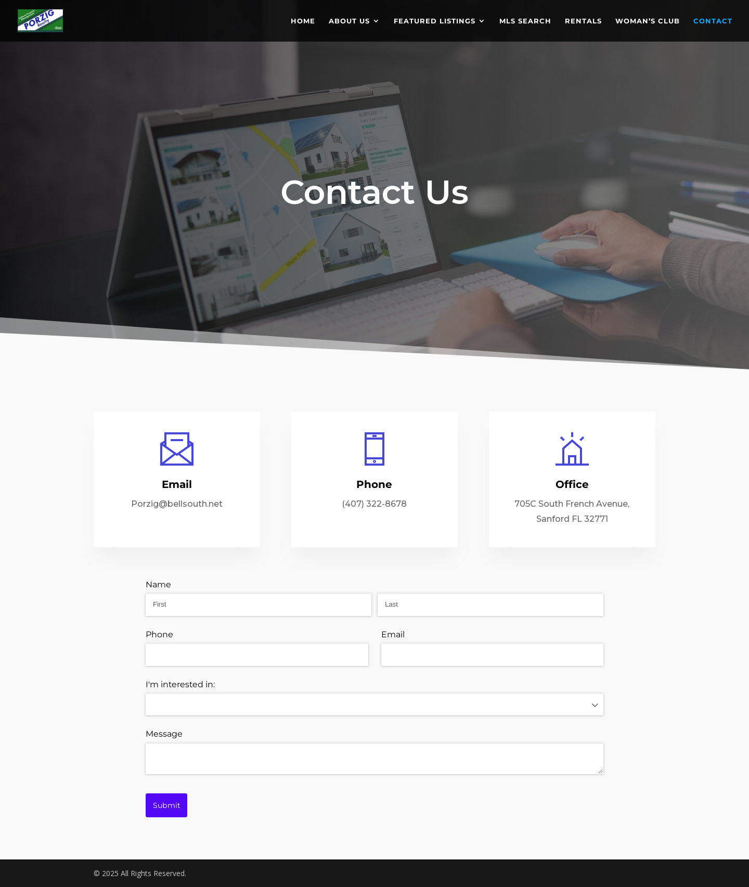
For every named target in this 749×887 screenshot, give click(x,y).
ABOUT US (349, 21)
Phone (159, 634)
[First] (258, 604)
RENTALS (583, 21)
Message (164, 734)
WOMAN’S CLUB (647, 21)
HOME (303, 21)
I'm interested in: (180, 684)
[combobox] (374, 704)
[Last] (490, 604)
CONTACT (712, 21)
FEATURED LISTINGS (434, 21)
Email (393, 634)
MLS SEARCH (525, 21)
